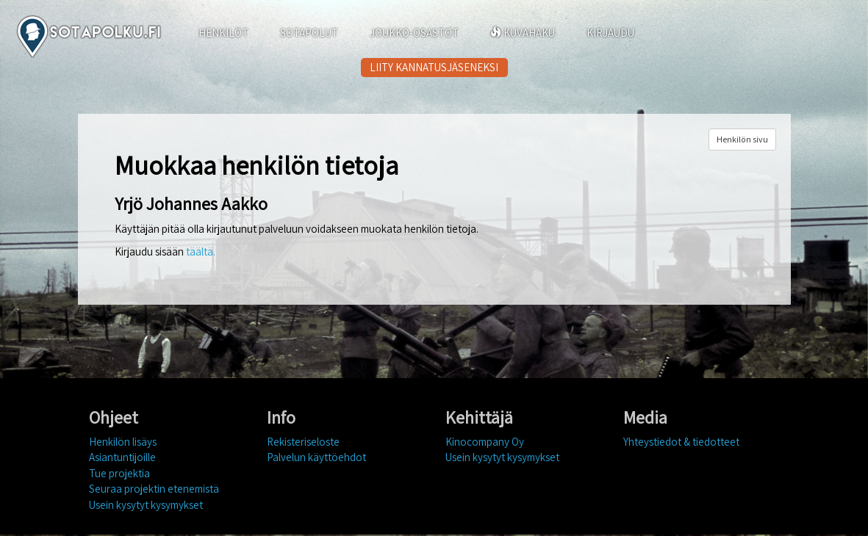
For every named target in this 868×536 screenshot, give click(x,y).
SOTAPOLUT (309, 33)
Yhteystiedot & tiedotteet (681, 442)
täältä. (200, 251)
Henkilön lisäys (123, 442)
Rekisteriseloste (303, 442)
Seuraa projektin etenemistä (154, 489)
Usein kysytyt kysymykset (146, 505)
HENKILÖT (223, 33)
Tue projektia (119, 473)
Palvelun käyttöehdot (316, 457)
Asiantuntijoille (122, 457)
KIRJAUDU (610, 33)
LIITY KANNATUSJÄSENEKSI (434, 67)
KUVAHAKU (522, 33)
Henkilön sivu (742, 139)
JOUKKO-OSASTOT (414, 33)
